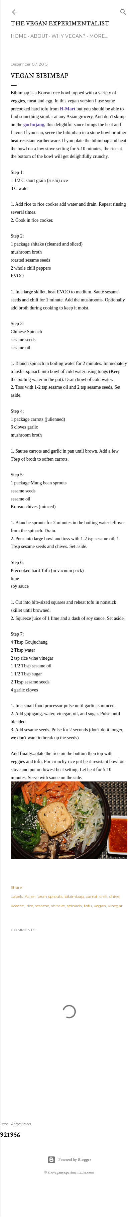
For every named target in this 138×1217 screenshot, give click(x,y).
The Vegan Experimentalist (60, 23)
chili (103, 896)
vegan (100, 905)
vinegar (115, 905)
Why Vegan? (68, 36)
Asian (30, 896)
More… (98, 36)
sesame (42, 905)
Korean (17, 905)
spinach (74, 905)
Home (19, 36)
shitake (58, 905)
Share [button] (16, 887)
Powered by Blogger (69, 1160)
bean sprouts (49, 896)
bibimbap (74, 896)
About (39, 36)
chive (114, 896)
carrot (92, 896)
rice (29, 905)
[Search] (123, 10)
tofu (88, 905)
